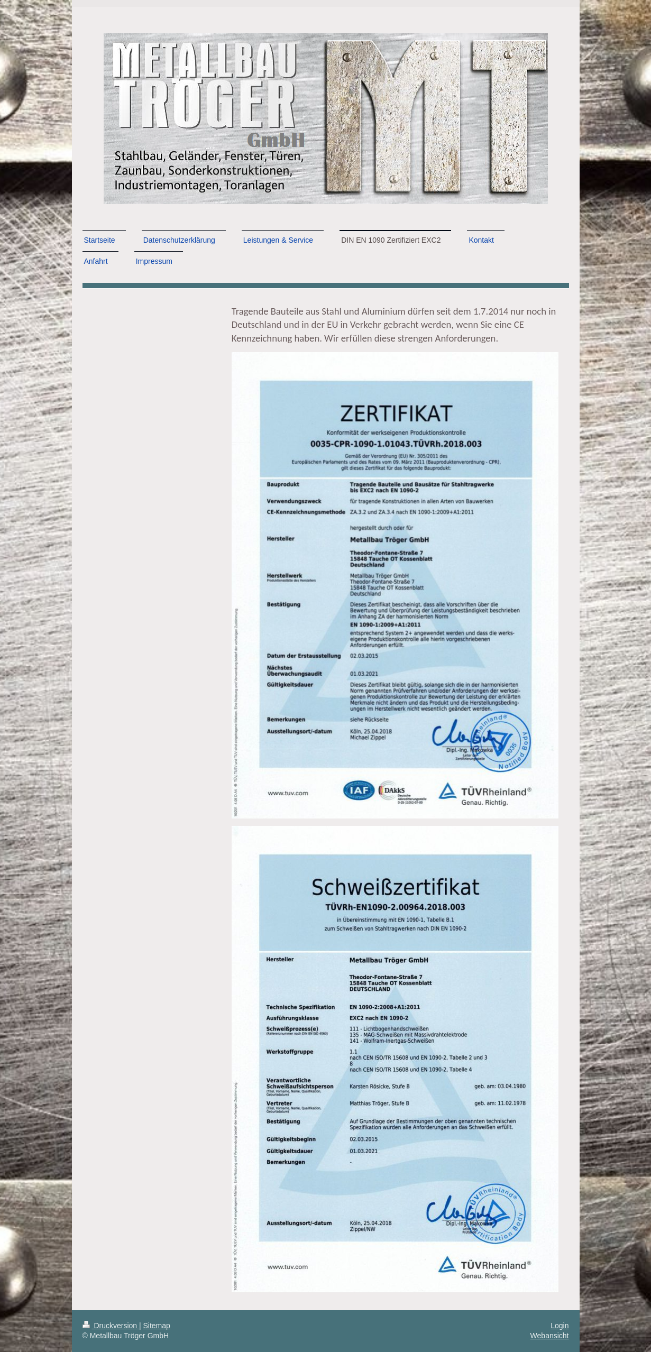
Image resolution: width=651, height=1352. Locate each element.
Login (560, 1325)
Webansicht (549, 1335)
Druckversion (110, 1325)
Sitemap (156, 1325)
